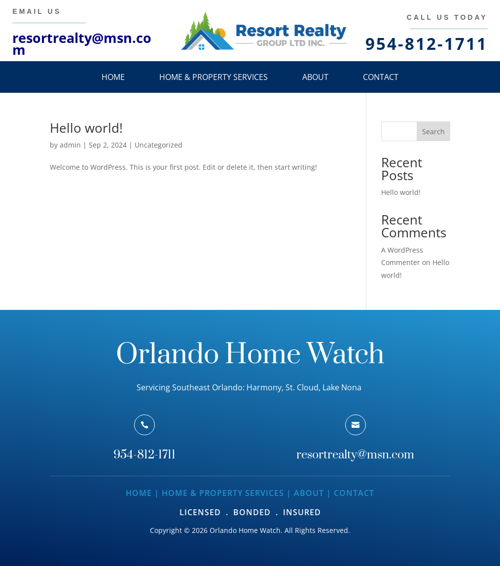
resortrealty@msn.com (81, 44)
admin (70, 145)
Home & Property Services (213, 77)
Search (433, 131)
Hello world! (86, 128)
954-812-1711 (144, 455)
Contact (380, 77)
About (315, 77)
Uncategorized (158, 145)
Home (113, 77)
